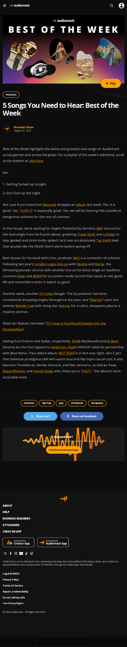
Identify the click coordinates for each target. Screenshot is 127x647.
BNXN (37, 276)
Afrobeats (77, 403)
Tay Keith (103, 240)
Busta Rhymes (14, 371)
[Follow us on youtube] (21, 554)
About (7, 506)
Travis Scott (86, 234)
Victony (64, 305)
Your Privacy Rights (13, 603)
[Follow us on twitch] (31, 554)
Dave (21, 276)
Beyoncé (49, 204)
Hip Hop (46, 403)
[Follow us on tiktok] (26, 554)
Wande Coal (24, 305)
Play (111, 83)
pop (61, 403)
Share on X (40, 416)
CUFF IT (26, 210)
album (81, 204)
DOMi (76, 341)
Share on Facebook (82, 416)
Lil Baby (109, 234)
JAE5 (76, 258)
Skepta (82, 264)
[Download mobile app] (20, 543)
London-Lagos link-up (51, 264)
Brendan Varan (24, 127)
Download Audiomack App (63, 449)
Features (11, 94)
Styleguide (11, 525)
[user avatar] (121, 5)
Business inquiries (16, 518)
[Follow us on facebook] (10, 554)
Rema (99, 264)
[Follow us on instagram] (15, 554)
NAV (99, 228)
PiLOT (86, 371)
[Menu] (5, 5)
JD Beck (113, 341)
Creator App (12, 531)
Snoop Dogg (43, 371)
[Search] (111, 5)
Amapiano (97, 403)
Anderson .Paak (63, 347)
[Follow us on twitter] (5, 554)
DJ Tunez (46, 293)
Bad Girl (96, 299)
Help (6, 512)
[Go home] (19, 5)
